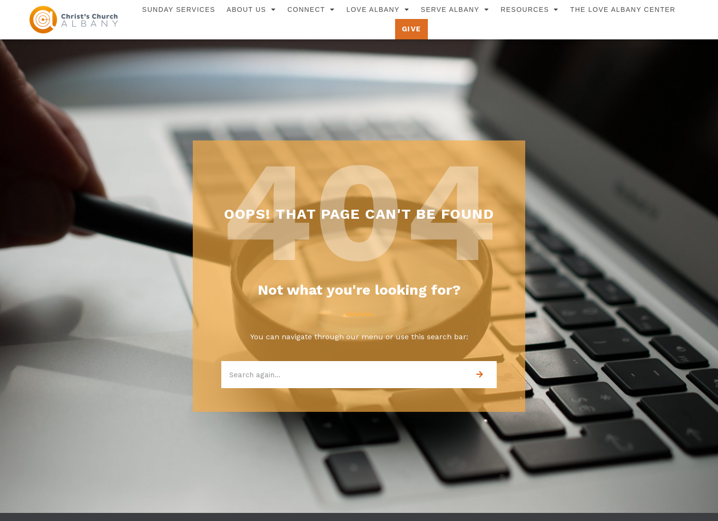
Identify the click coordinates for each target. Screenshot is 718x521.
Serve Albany (455, 9)
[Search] (479, 374)
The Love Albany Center (623, 9)
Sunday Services (178, 9)
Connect (311, 9)
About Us (251, 9)
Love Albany (377, 9)
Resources (530, 9)
